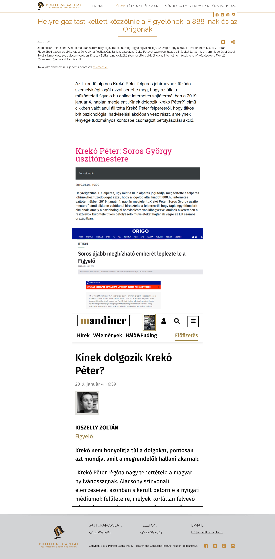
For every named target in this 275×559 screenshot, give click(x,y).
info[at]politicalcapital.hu (207, 532)
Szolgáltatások (147, 6)
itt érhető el (100, 67)
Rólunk (120, 6)
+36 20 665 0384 (100, 532)
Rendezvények (199, 6)
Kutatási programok (173, 6)
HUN (93, 6)
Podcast (231, 6)
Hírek (130, 6)
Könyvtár (217, 6)
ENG (100, 6)
